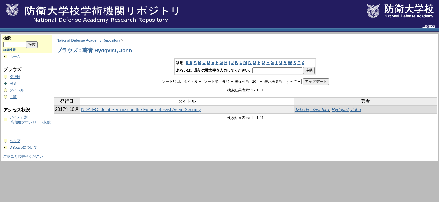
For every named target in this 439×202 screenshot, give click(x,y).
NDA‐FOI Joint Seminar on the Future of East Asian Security (141, 109)
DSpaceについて (23, 147)
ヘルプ (15, 141)
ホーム (15, 56)
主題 (13, 97)
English (428, 26)
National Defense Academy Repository (88, 40)
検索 (7, 38)
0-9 (189, 62)
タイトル (17, 90)
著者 (13, 83)
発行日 (15, 77)
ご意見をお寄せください (23, 156)
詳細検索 (9, 49)
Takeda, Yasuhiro (312, 109)
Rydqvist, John (346, 109)
